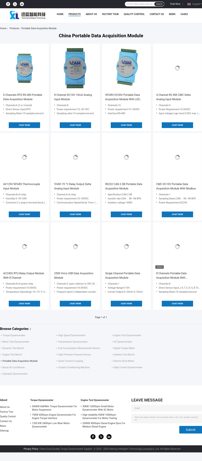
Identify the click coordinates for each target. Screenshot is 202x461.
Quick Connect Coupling (70, 361)
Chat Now (175, 4)
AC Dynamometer (123, 341)
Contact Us (157, 14)
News (172, 14)
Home (60, 14)
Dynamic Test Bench (13, 348)
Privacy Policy (31, 449)
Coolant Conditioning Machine (74, 367)
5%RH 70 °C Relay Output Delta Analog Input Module (72, 186)
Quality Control (134, 14)
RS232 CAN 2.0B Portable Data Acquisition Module (123, 186)
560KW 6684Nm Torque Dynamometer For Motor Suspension (54, 408)
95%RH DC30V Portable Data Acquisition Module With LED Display (122, 97)
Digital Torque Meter (124, 348)
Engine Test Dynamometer (127, 335)
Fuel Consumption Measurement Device (79, 348)
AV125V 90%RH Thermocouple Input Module (21, 186)
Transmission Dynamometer (73, 341)
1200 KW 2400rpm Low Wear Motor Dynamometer (51, 425)
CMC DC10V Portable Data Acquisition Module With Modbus (176, 186)
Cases (184, 14)
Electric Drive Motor (124, 361)
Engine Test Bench (12, 354)
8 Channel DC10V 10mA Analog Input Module (73, 97)
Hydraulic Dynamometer (15, 373)
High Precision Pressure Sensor (74, 354)
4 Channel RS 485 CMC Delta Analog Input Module (173, 97)
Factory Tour (110, 14)
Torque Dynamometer (14, 335)
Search (159, 4)
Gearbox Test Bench (124, 354)
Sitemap (4, 430)
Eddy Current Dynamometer (128, 367)
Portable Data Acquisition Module (20, 361)
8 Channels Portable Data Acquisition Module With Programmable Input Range (172, 276)
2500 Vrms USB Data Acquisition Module (73, 275)
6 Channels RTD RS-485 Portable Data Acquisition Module (22, 97)
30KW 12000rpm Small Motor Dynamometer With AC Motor (98, 408)
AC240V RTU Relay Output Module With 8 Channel (23, 275)
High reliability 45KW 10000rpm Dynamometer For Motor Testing (99, 416)
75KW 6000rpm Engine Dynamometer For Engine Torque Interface (54, 416)
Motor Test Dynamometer (16, 341)
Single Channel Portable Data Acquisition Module (122, 275)
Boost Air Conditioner (14, 367)
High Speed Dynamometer (72, 335)
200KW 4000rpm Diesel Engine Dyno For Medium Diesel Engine (103, 425)
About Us (91, 14)
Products (75, 14)
